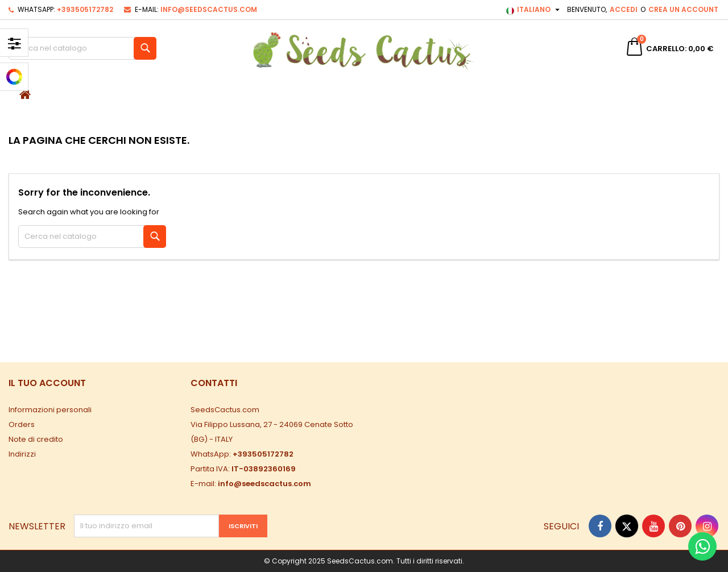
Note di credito (36, 439)
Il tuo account (47, 382)
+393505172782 (85, 9)
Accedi (624, 9)
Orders (22, 424)
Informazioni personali (50, 409)
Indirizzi (22, 454)
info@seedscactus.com (208, 9)
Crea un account (683, 9)
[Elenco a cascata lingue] (534, 9)
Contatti (214, 382)
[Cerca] (82, 48)
